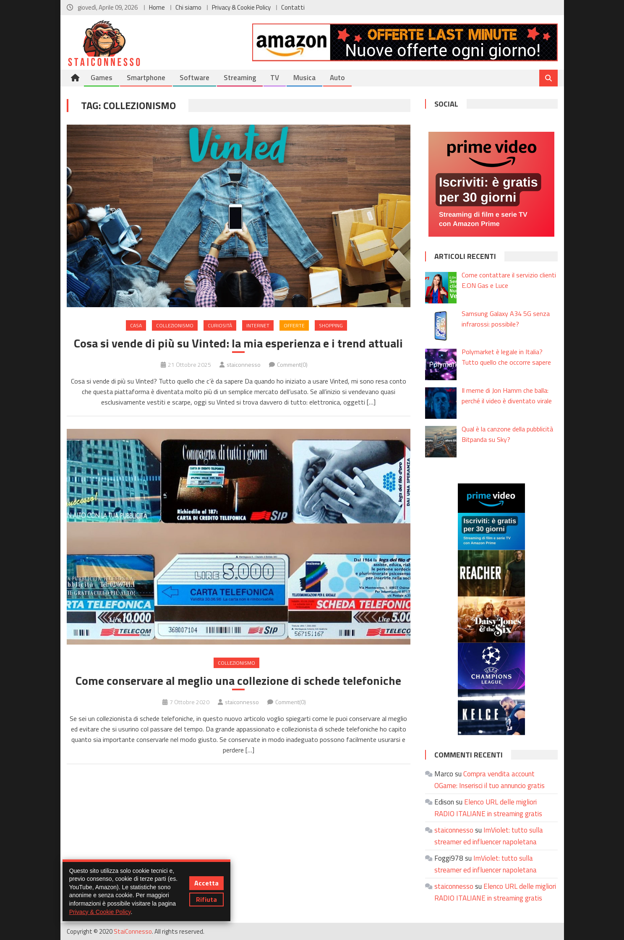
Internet (257, 325)
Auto (337, 77)
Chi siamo (188, 7)
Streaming (240, 77)
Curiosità (220, 325)
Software (194, 77)
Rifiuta (206, 899)
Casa (136, 325)
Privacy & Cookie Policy (241, 7)
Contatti (293, 7)
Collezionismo (174, 325)
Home (157, 7)
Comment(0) (292, 364)
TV (274, 77)
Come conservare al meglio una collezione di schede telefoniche (238, 680)
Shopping (331, 325)
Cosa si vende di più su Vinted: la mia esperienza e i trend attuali (238, 343)
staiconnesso (244, 364)
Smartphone (146, 77)
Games (101, 77)
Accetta (206, 883)
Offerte (294, 325)
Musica (304, 77)
